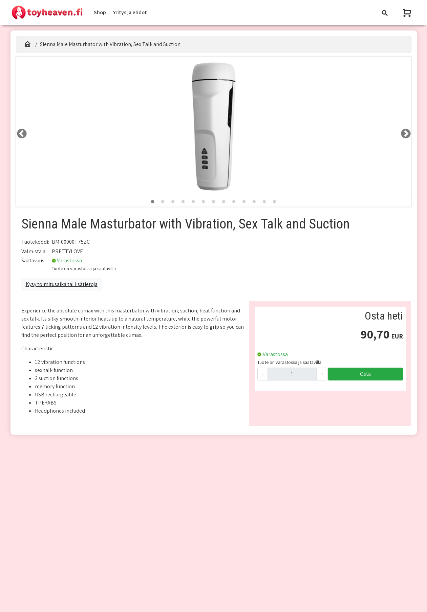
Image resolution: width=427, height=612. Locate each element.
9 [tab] (234, 201)
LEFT (19, 131)
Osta (365, 373)
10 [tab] (244, 201)
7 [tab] (213, 201)
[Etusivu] (28, 44)
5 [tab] (193, 201)
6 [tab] (203, 201)
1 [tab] (152, 201)
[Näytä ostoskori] (408, 12)
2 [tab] (162, 201)
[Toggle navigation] (384, 12)
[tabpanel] (213, 126)
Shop (100, 12)
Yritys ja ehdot (130, 12)
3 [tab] (173, 201)
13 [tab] (274, 201)
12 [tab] (264, 201)
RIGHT (403, 131)
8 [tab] (223, 201)
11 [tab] (254, 201)
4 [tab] (183, 201)
